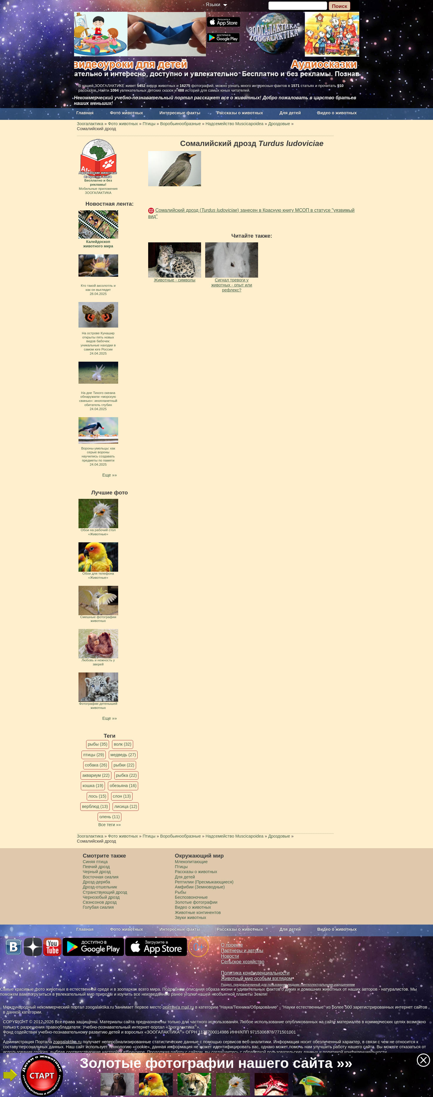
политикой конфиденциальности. (355, 1052)
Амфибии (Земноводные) (200, 887)
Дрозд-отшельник (100, 887)
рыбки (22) (123, 765)
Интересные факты (180, 112)
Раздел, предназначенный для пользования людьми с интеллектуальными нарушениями (288, 984)
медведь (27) (123, 754)
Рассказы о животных (240, 112)
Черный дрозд (97, 871)
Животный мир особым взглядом (256, 978)
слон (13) (122, 796)
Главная (85, 112)
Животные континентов (198, 912)
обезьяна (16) (123, 785)
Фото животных (126, 112)
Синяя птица (95, 861)
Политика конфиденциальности (255, 972)
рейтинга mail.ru (178, 1007)
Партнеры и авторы (242, 950)
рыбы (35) (98, 744)
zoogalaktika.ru (67, 1041)
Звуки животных (190, 917)
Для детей (290, 112)
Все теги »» (109, 824)
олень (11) (109, 816)
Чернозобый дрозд (101, 897)
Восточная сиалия (101, 877)
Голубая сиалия (98, 907)
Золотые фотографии (196, 902)
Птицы (181, 866)
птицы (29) (93, 754)
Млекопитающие (191, 861)
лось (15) (97, 796)
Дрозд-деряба (96, 882)
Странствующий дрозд (105, 892)
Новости (230, 956)
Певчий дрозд (96, 866)
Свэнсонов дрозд (100, 902)
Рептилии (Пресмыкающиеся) (204, 882)
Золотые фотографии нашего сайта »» (216, 1063)
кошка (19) (93, 785)
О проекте (232, 944)
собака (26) (96, 765)
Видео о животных (337, 112)
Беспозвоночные (191, 897)
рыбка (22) (126, 775)
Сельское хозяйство (242, 961)
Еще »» (109, 475)
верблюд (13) (95, 806)
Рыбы (180, 892)
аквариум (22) (95, 775)
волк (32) (122, 744)
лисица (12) (125, 806)
